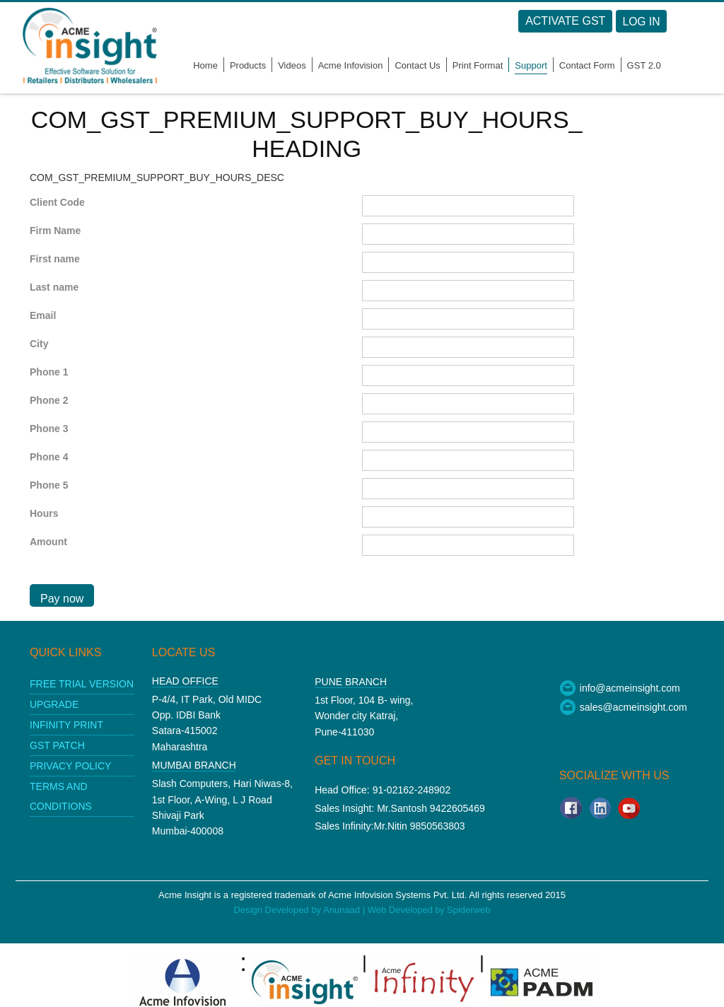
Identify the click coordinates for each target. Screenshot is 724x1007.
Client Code (57, 202)
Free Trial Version (82, 683)
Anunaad (343, 909)
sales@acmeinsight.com (623, 707)
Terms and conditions (61, 796)
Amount (48, 541)
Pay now (61, 599)
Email (43, 315)
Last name (54, 287)
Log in (660, 22)
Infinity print (66, 724)
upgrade (54, 704)
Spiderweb (468, 909)
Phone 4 (49, 456)
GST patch (57, 745)
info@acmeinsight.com (619, 688)
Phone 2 (49, 400)
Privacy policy (70, 766)
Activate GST (583, 21)
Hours (44, 513)
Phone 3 (49, 428)
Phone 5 (49, 485)
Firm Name (55, 230)
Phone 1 (49, 372)
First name (55, 258)
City (39, 343)
